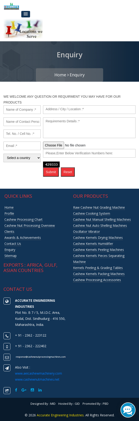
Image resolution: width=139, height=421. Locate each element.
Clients (9, 231)
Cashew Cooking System (91, 213)
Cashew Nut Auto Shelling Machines (100, 225)
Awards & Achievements (22, 237)
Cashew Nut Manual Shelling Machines (102, 219)
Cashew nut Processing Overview (29, 225)
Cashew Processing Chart (23, 219)
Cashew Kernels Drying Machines (98, 237)
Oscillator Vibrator (86, 231)
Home (61, 75)
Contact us (12, 243)
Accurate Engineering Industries (60, 415)
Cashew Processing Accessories (97, 280)
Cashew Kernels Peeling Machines (98, 249)
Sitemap (10, 255)
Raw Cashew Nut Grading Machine (99, 207)
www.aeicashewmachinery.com (38, 373)
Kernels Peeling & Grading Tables (98, 268)
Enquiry (77, 75)
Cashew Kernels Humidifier (93, 243)
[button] (25, 14)
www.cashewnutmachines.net (37, 379)
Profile (9, 213)
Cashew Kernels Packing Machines (99, 274)
